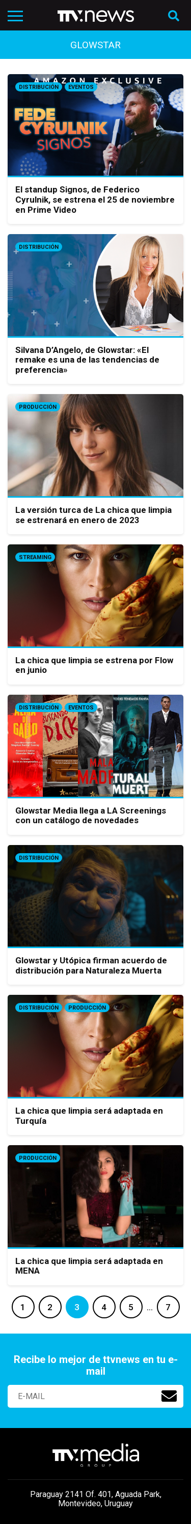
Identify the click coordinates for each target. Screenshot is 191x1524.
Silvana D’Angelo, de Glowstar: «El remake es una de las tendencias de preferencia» (87, 360)
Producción (38, 407)
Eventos (81, 87)
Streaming (35, 557)
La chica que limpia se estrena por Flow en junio (94, 665)
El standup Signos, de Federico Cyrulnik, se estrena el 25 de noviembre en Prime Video (95, 199)
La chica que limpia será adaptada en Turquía (89, 1116)
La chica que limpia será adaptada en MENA (89, 1266)
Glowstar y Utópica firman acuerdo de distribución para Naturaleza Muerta (91, 965)
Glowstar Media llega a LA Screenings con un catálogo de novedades (90, 815)
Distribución (39, 87)
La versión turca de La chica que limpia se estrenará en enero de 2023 (93, 515)
